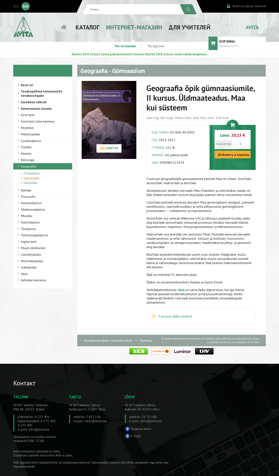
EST (16, 6)
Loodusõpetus (31, 141)
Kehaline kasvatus (33, 280)
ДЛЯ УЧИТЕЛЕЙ (189, 27)
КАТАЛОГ (87, 27)
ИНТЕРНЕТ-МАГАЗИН (134, 27)
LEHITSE (109, 148)
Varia (24, 274)
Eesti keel (28, 115)
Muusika (26, 216)
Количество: (224, 144)
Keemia (26, 153)
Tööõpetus (28, 229)
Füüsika (26, 147)
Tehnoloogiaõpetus (34, 235)
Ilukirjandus (29, 267)
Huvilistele (30, 183)
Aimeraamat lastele (36, 108)
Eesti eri (27, 85)
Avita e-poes (63, 455)
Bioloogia (27, 160)
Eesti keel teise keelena (37, 121)
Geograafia (28, 166)
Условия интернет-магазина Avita (108, 340)
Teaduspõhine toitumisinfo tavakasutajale (41, 93)
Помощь (146, 340)
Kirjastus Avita (141, 429)
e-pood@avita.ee (216, 342)
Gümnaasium (32, 178)
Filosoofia (28, 196)
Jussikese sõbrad (33, 102)
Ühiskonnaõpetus (33, 209)
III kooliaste (32, 173)
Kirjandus (27, 128)
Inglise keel (29, 241)
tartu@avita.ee (96, 421)
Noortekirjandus (32, 261)
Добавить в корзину (233, 154)
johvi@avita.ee (151, 421)
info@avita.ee (39, 429)
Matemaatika (30, 134)
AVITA (252, 27)
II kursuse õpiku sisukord (175, 316)
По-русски (155, 46)
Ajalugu (26, 190)
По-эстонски (125, 46)
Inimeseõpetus (31, 203)
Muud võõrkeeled (33, 248)
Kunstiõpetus (30, 222)
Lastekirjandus (31, 254)
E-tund (136, 436)
